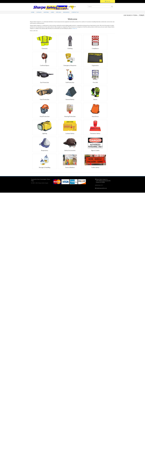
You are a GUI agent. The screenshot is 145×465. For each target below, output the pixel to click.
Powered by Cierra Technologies (38, 179)
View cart (107, 1)
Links (52, 12)
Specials (58, 12)
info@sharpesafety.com (101, 188)
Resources (66, 12)
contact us (74, 28)
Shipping (46, 12)
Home (32, 12)
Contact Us (75, 12)
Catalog (38, 12)
